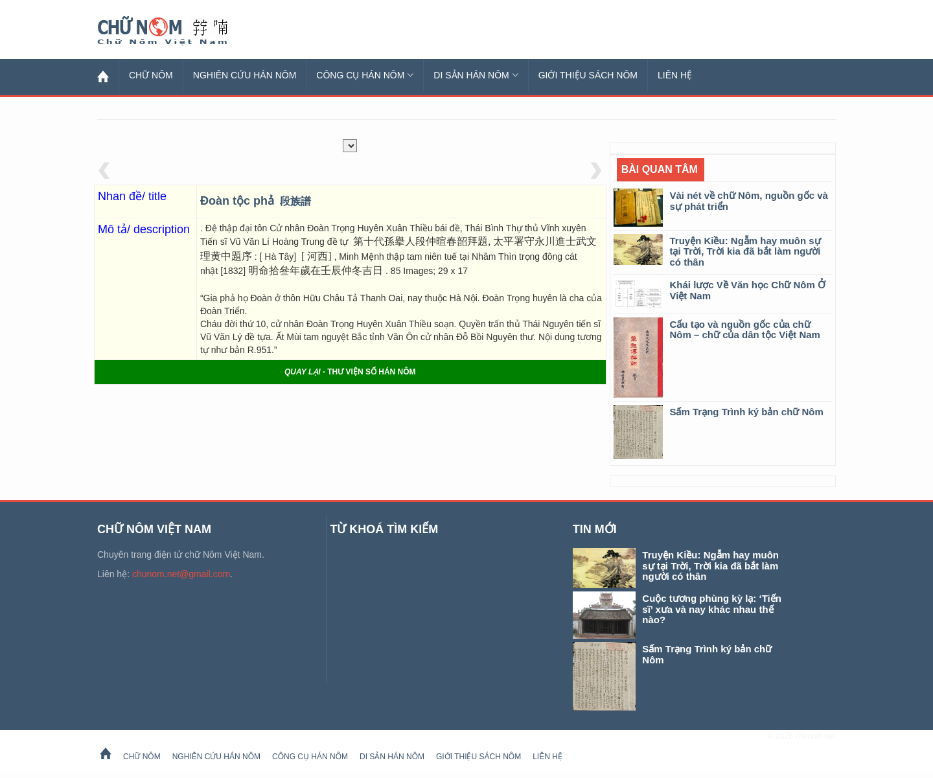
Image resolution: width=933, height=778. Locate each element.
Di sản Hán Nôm (475, 75)
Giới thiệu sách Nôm (588, 75)
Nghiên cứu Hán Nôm (245, 75)
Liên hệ (675, 75)
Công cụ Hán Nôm (364, 75)
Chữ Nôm (178, 31)
